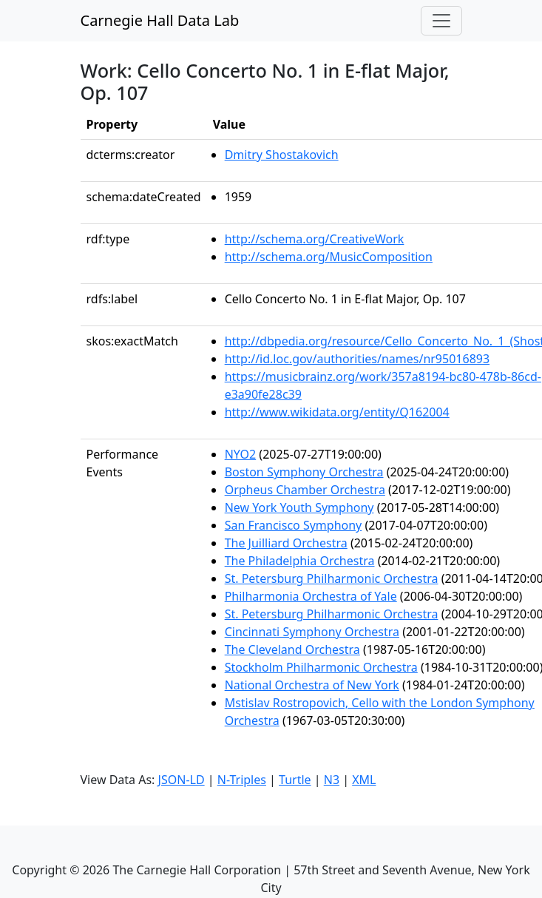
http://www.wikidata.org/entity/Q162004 (337, 412)
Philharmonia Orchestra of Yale (311, 596)
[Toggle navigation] (441, 21)
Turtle (295, 780)
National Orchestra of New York (312, 685)
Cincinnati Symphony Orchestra (312, 632)
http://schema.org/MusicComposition (329, 257)
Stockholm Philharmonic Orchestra (321, 667)
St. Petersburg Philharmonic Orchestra (331, 578)
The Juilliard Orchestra (286, 543)
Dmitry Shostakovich (282, 154)
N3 (331, 780)
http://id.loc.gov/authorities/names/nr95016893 (357, 359)
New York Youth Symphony (299, 507)
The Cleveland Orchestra (292, 649)
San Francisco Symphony (293, 525)
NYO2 (241, 454)
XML (364, 780)
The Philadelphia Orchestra (300, 561)
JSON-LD (181, 780)
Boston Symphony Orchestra (304, 472)
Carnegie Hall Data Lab (160, 20)
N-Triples (241, 780)
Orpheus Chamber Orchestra (305, 490)
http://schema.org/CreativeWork (314, 239)
